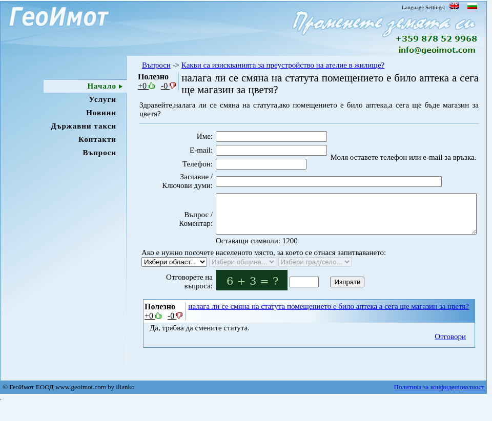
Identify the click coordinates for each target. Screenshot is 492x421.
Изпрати (330, 298)
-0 (168, 85)
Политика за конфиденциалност (439, 405)
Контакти (97, 139)
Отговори (450, 353)
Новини (101, 113)
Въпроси (99, 153)
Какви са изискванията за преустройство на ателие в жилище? (282, 65)
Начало (101, 86)
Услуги (102, 99)
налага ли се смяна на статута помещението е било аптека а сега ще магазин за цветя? (328, 323)
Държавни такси (83, 126)
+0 (146, 85)
